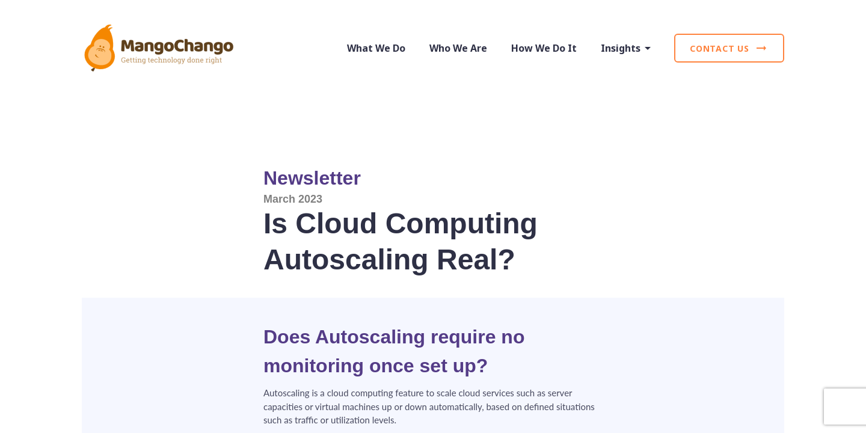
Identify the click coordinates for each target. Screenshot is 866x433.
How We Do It (544, 48)
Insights (628, 48)
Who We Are (458, 48)
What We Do (376, 48)
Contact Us (729, 48)
